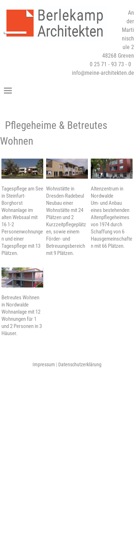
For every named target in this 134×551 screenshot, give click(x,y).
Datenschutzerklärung (79, 364)
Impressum (44, 364)
